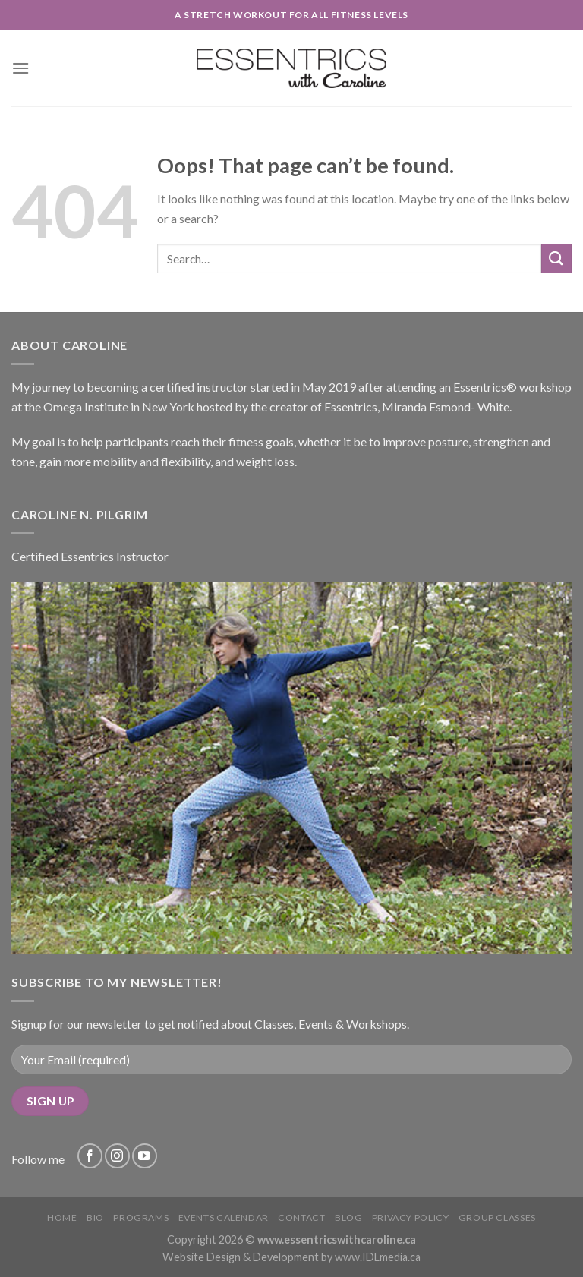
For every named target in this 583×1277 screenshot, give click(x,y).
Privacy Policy (410, 1217)
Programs (141, 1217)
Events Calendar (223, 1217)
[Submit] (556, 258)
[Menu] (20, 68)
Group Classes (497, 1217)
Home (62, 1217)
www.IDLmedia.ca (378, 1256)
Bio (95, 1217)
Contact (301, 1217)
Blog (348, 1217)
